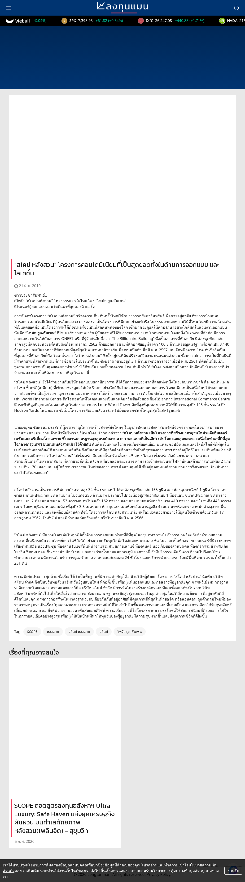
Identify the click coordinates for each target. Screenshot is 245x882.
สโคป (104, 631)
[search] (236, 8)
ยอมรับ (233, 870)
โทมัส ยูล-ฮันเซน (129, 631)
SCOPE (32, 631)
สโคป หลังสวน (79, 631)
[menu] (8, 8)
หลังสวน (53, 631)
